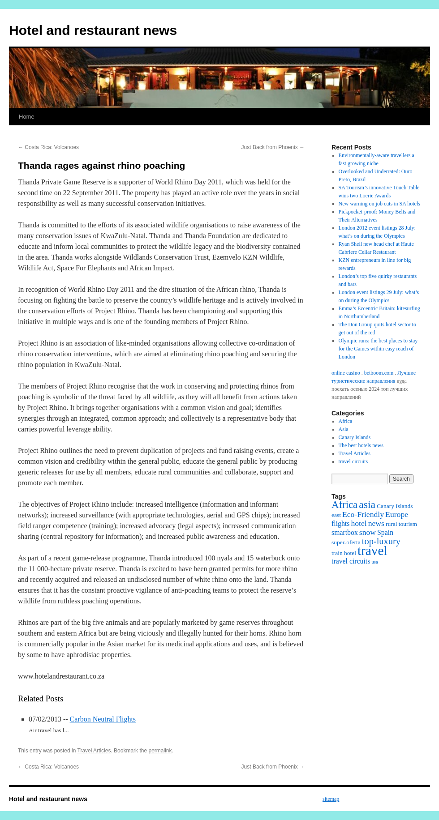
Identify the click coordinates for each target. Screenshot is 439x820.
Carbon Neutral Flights (103, 719)
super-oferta (346, 542)
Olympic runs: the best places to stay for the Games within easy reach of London (378, 348)
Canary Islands (355, 437)
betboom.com (379, 373)
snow (367, 532)
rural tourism (401, 524)
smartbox (344, 532)
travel (372, 550)
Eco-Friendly (363, 514)
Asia (344, 429)
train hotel (343, 553)
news (376, 523)
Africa (346, 421)
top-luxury (381, 541)
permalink (160, 750)
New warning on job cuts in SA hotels (379, 204)
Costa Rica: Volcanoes (48, 147)
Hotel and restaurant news (93, 30)
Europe (396, 514)
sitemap (331, 799)
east (336, 515)
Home (26, 116)
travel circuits (353, 461)
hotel (358, 523)
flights (340, 523)
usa (374, 561)
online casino (345, 373)
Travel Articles (94, 750)
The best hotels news (361, 445)
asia (367, 504)
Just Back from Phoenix (273, 147)
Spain (385, 532)
